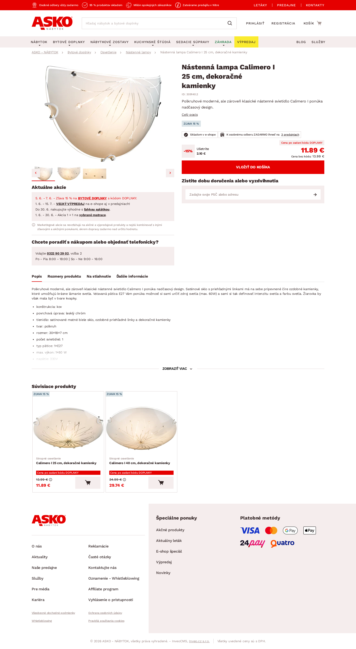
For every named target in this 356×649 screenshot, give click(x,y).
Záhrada (223, 42)
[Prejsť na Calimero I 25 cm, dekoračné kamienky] (68, 428)
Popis (37, 276)
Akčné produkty (170, 530)
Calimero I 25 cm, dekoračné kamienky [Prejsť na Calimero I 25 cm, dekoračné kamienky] (66, 460)
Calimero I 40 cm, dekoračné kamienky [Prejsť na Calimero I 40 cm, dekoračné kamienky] (139, 460)
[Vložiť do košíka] (87, 483)
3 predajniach (290, 134)
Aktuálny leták (169, 540)
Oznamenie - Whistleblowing (113, 578)
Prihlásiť (255, 23)
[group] (103, 114)
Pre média (40, 589)
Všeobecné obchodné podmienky (53, 613)
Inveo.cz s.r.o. (199, 641)
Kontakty (315, 5)
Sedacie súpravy (192, 42)
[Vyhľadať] (231, 23)
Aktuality (40, 557)
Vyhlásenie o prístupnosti (110, 600)
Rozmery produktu (64, 276)
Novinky (163, 573)
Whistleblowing (42, 620)
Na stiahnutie (99, 276)
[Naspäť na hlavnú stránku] (52, 23)
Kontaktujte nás (102, 567)
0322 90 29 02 (58, 253)
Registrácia (283, 23)
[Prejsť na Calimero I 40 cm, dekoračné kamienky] (141, 428)
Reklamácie (98, 546)
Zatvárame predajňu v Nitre (201, 5)
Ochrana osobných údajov (105, 613)
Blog (301, 42)
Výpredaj (163, 562)
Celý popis (190, 114)
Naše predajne (44, 567)
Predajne (286, 5)
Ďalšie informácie (132, 276)
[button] (43, 173)
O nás (37, 546)
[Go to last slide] (36, 173)
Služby (318, 42)
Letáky (260, 5)
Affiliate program (103, 589)
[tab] (37, 277)
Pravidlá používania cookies (106, 620)
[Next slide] (170, 173)
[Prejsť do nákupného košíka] (312, 23)
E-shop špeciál (169, 551)
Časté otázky (99, 557)
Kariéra (38, 600)
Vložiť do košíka (253, 167)
